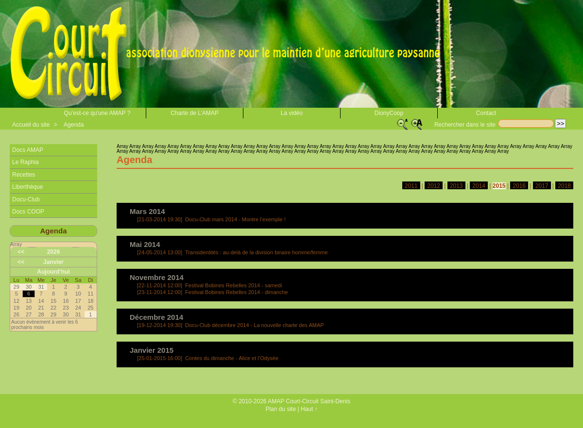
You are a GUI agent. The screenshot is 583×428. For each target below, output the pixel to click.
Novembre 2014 (157, 277)
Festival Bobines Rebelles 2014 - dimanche (212, 292)
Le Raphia (25, 162)
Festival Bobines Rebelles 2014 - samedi (209, 285)
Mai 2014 (145, 244)
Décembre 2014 (156, 317)
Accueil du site (31, 124)
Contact (486, 113)
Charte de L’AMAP (195, 113)
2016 (519, 185)
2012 (433, 185)
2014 (478, 185)
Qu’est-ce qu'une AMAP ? (97, 113)
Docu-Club (26, 199)
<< (20, 251)
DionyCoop (389, 113)
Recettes (23, 174)
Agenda (74, 124)
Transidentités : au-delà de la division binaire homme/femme (232, 252)
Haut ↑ (309, 409)
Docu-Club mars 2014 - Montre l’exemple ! (211, 219)
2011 (411, 185)
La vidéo (292, 113)
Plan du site (280, 409)
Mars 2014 (147, 211)
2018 (564, 185)
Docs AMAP (27, 150)
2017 (542, 185)
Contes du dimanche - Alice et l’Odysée (207, 358)
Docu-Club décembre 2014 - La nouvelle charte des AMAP (230, 325)
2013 (456, 185)
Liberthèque (27, 186)
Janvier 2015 (151, 350)
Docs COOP (28, 211)
